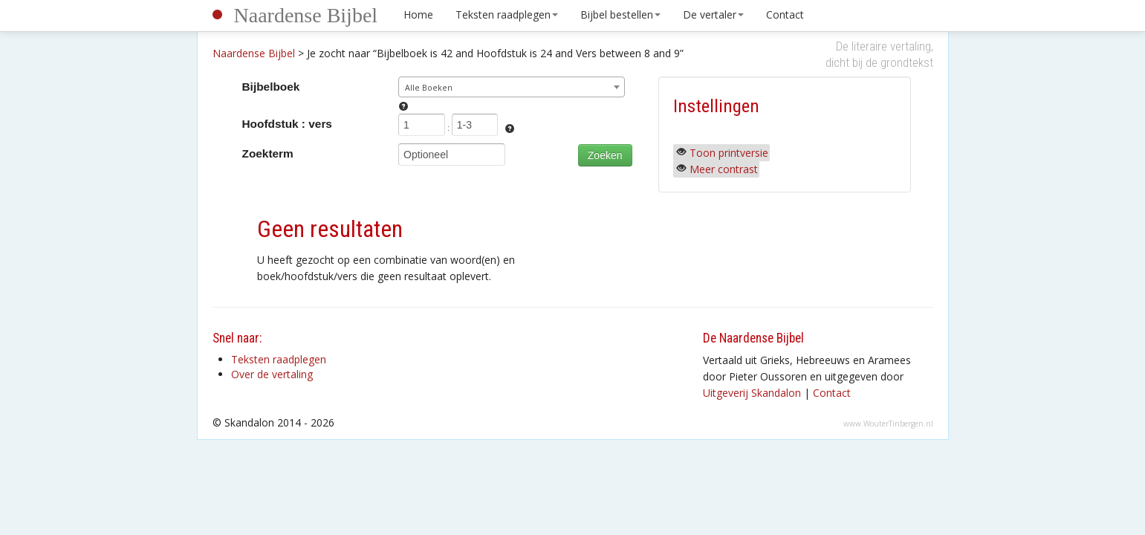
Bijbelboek (271, 86)
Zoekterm (267, 153)
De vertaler (713, 14)
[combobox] (511, 87)
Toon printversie (729, 153)
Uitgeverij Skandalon (752, 393)
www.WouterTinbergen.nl (888, 423)
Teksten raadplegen (506, 14)
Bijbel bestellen (620, 14)
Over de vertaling (272, 374)
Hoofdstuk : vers (287, 123)
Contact (785, 14)
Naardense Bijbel (306, 15)
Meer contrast (724, 169)
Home (418, 14)
